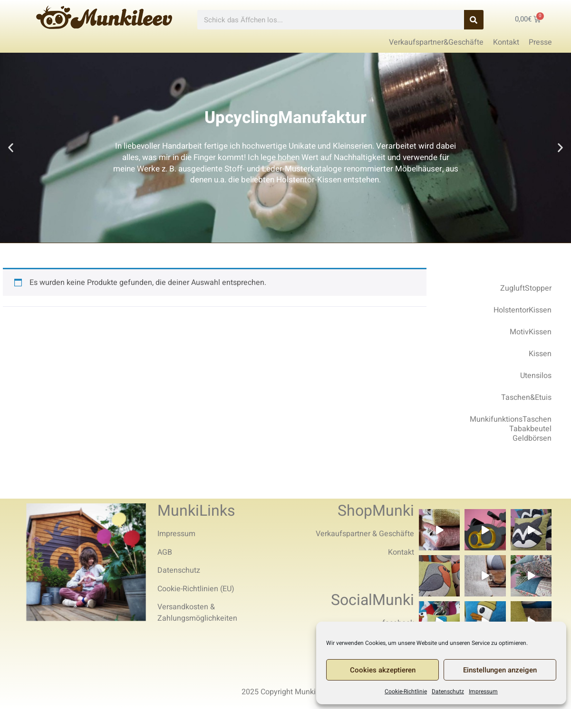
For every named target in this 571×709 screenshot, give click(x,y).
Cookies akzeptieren (383, 670)
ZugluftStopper (526, 288)
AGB (164, 552)
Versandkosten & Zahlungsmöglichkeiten (197, 612)
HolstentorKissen (523, 310)
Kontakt (401, 552)
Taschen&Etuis (526, 397)
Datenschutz (448, 691)
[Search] (474, 19)
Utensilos (536, 375)
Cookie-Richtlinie (406, 691)
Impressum (483, 691)
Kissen (540, 353)
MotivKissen (531, 332)
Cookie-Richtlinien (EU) (195, 589)
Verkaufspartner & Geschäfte (365, 533)
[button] (11, 148)
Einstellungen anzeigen (500, 670)
